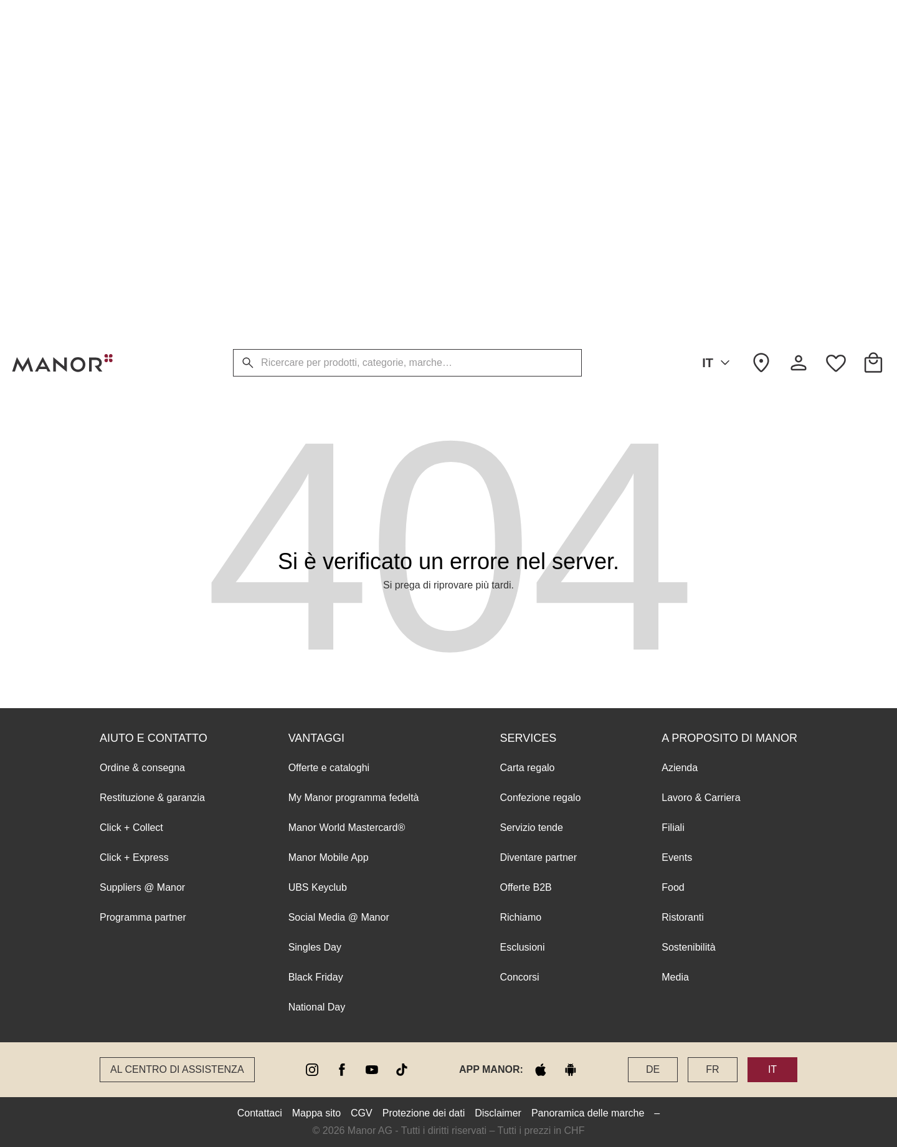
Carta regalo (527, 59)
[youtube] (371, 1069)
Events (677, 149)
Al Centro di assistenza (177, 1069)
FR (712, 1069)
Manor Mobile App (328, 149)
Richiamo (520, 209)
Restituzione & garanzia (152, 89)
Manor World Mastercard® (347, 119)
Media (675, 269)
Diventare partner (538, 149)
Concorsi (519, 269)
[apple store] (540, 1069)
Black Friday (315, 269)
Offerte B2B (525, 179)
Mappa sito (316, 1113)
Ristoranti (683, 209)
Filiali (673, 119)
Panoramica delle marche (587, 1113)
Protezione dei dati (423, 1113)
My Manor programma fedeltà (353, 89)
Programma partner (143, 209)
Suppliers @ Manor (142, 179)
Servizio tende (531, 119)
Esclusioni (522, 239)
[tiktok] (401, 1069)
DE (653, 1069)
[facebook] (342, 1069)
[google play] (570, 1069)
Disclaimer (498, 1113)
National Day (317, 299)
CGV (362, 1113)
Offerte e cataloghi (328, 59)
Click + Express (134, 149)
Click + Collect (131, 119)
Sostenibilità (688, 239)
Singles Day (314, 239)
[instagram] (312, 1069)
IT (718, 362)
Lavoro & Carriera (701, 89)
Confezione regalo (540, 89)
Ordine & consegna (142, 59)
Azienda (680, 59)
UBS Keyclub (317, 179)
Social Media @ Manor (338, 209)
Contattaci (259, 1113)
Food (673, 179)
